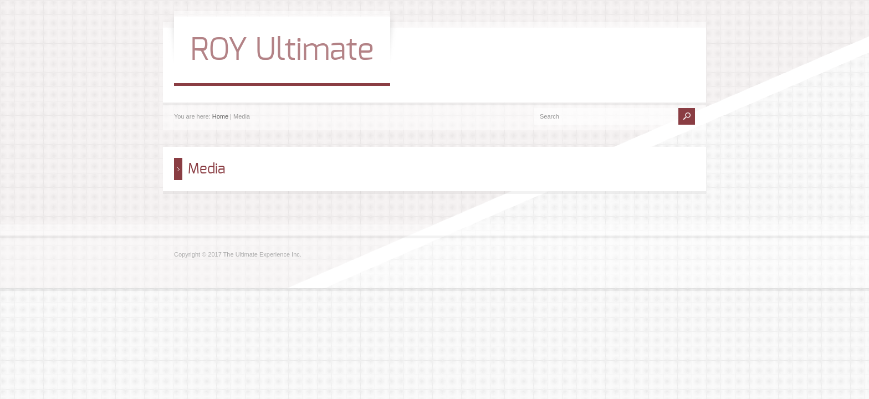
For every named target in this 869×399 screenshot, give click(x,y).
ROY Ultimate (282, 50)
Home (220, 116)
